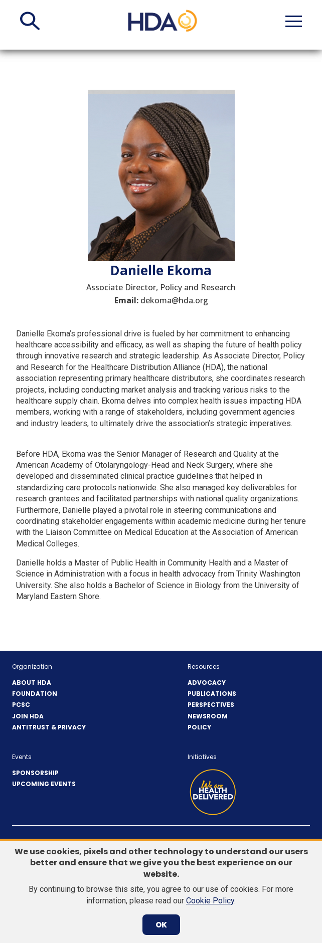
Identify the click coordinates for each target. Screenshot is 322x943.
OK (161, 924)
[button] (30, 21)
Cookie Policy (210, 900)
